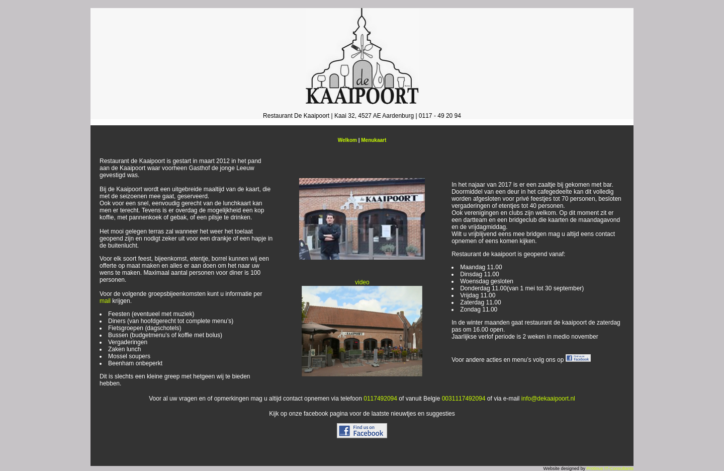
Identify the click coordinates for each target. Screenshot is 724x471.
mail (105, 300)
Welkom (347, 140)
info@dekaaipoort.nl (548, 398)
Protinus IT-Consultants (610, 468)
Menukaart (373, 140)
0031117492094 (464, 398)
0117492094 (380, 398)
